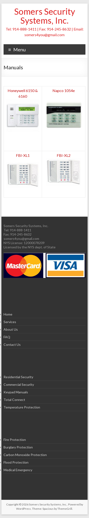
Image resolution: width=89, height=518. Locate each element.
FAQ (7, 337)
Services (10, 322)
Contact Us (12, 344)
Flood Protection (16, 462)
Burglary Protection (18, 447)
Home (8, 314)
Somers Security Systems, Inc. (44, 16)
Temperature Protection (22, 407)
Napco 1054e (63, 90)
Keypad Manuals (16, 392)
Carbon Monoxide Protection (25, 455)
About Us (11, 329)
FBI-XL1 (23, 155)
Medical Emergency (18, 470)
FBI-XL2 (63, 155)
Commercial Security (19, 384)
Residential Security (18, 377)
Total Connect (14, 400)
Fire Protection (15, 440)
